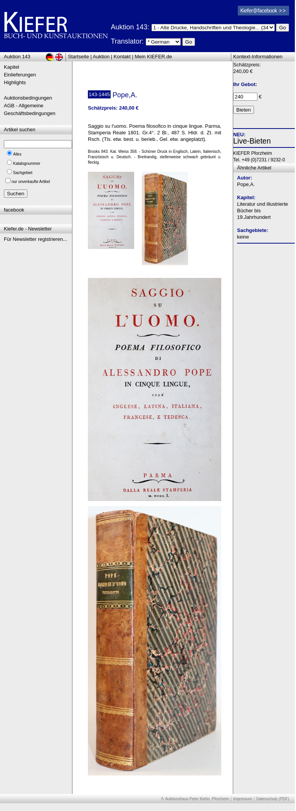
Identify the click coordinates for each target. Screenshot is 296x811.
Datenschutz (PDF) (272, 799)
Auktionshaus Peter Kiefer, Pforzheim (197, 799)
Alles (17, 154)
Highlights (15, 82)
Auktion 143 (17, 56)
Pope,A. (246, 184)
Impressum (242, 799)
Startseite (78, 56)
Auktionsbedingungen (28, 98)
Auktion (101, 56)
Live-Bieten (252, 141)
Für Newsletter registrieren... (35, 239)
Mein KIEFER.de (153, 56)
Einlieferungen (20, 75)
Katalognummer (26, 163)
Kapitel (11, 67)
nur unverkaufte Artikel (31, 181)
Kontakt (122, 56)
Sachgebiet (22, 173)
